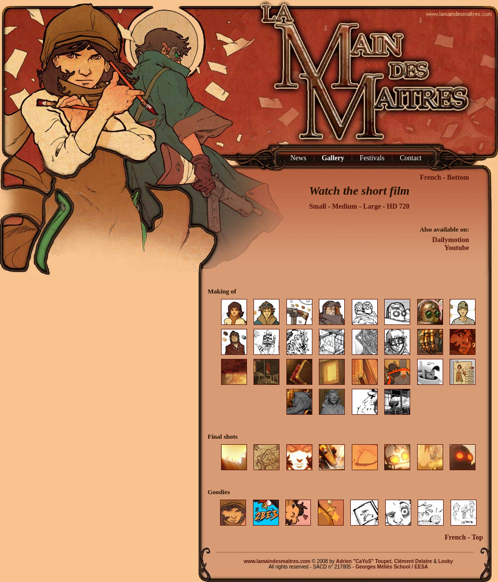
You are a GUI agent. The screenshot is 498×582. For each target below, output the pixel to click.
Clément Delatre (413, 561)
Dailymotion (450, 240)
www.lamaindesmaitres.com (277, 561)
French (430, 177)
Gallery (333, 158)
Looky (445, 561)
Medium (344, 206)
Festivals (372, 158)
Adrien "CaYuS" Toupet (363, 561)
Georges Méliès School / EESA (391, 567)
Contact (411, 158)
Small (317, 206)
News (298, 158)
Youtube (456, 248)
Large (372, 206)
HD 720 (398, 206)
